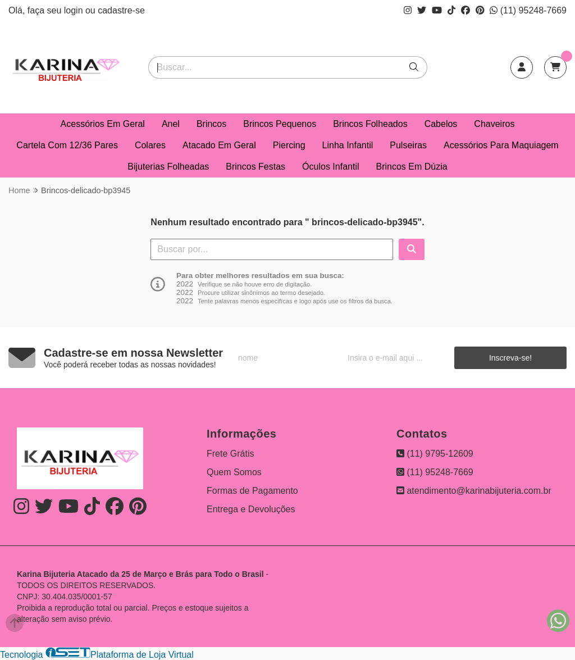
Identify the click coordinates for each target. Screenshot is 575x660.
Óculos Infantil (330, 166)
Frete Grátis (230, 453)
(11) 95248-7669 (528, 10)
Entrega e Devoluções (251, 509)
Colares (150, 145)
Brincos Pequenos (279, 124)
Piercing (289, 145)
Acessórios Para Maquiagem (501, 145)
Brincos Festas (255, 166)
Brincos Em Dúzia (412, 166)
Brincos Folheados (370, 124)
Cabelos (441, 124)
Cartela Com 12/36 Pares (67, 145)
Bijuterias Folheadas (168, 166)
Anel (171, 124)
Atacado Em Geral (219, 145)
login (74, 10)
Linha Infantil (347, 145)
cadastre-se (121, 10)
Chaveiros (494, 124)
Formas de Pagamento (252, 490)
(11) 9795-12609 (434, 453)
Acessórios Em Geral (103, 124)
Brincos (211, 124)
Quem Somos (234, 472)
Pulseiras (408, 145)
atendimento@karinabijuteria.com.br (473, 490)
